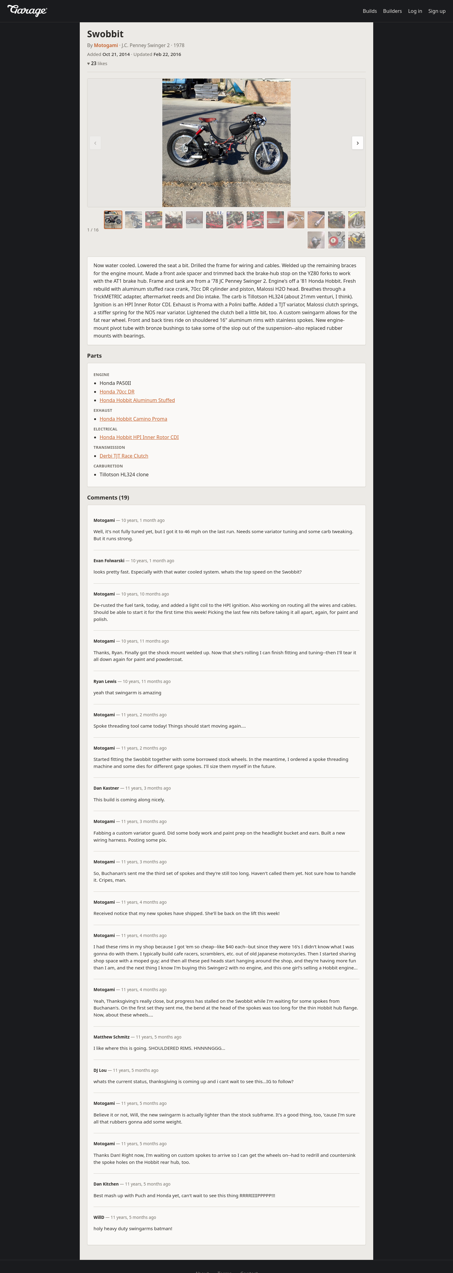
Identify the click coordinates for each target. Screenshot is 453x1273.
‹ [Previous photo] (95, 142)
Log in (415, 11)
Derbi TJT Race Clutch (124, 455)
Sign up (437, 11)
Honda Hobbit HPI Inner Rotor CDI (139, 437)
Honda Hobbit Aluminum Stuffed (137, 400)
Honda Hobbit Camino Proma (133, 418)
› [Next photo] (357, 142)
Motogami (106, 45)
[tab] (113, 220)
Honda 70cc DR (117, 391)
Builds (370, 11)
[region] (226, 142)
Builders (392, 11)
